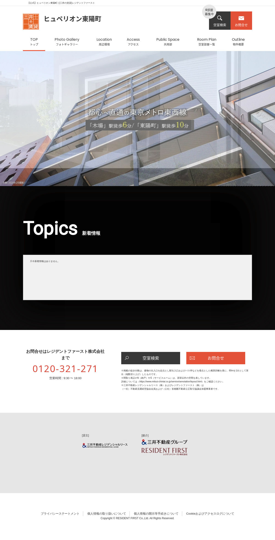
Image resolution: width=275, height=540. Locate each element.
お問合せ (241, 21)
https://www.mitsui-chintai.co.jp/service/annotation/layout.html (171, 381)
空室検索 (219, 21)
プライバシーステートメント (60, 513)
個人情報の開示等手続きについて (156, 513)
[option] (137, 121)
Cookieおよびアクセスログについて (210, 513)
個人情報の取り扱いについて (106, 513)
